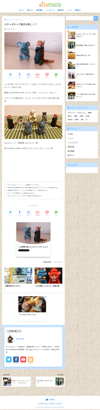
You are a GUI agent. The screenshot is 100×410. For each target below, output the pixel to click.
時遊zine (78, 10)
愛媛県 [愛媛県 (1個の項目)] (90, 112)
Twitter (9, 364)
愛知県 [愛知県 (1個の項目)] (69, 116)
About (59, 404)
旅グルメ (30, 10)
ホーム (21, 10)
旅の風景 (39, 10)
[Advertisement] (33, 166)
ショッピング (50, 10)
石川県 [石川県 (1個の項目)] (87, 116)
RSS (52, 404)
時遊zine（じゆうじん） (19, 185)
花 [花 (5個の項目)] (86, 119)
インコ (69, 10)
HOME (50, 400)
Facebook (16, 364)
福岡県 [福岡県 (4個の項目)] (76, 119)
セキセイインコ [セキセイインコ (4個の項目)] (81, 112)
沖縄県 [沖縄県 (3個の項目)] (75, 116)
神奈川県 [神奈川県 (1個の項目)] (70, 119)
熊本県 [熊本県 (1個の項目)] (81, 116)
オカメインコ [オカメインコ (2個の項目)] (71, 112)
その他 (70, 134)
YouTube (23, 364)
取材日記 (61, 10)
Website (30, 364)
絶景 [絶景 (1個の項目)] (82, 119)
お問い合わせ (43, 404)
